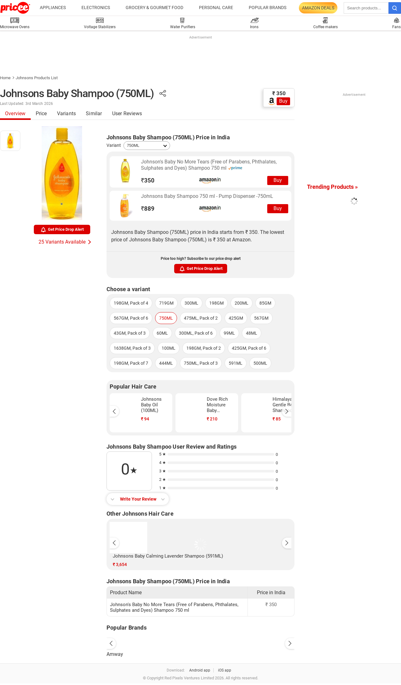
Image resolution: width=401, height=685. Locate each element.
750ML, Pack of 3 (201, 363)
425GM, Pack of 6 (249, 348)
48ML (251, 333)
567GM (261, 318)
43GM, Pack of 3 (130, 333)
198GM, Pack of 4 (131, 303)
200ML (241, 303)
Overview (15, 113)
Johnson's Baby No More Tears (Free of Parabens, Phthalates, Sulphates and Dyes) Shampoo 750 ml (209, 165)
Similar (94, 113)
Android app (199, 670)
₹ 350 (279, 93)
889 (147, 208)
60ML (162, 333)
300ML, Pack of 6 (196, 333)
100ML (168, 348)
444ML (166, 363)
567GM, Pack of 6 (131, 318)
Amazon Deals (318, 7)
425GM (236, 318)
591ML (235, 363)
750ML (166, 318)
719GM (166, 303)
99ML (229, 333)
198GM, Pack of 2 (203, 348)
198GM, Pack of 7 (131, 363)
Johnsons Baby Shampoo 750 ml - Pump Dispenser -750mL (207, 196)
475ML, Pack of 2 (201, 318)
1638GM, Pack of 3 (132, 348)
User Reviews (127, 113)
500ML (260, 363)
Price (41, 113)
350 (147, 180)
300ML (191, 303)
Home (5, 77)
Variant (114, 145)
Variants (66, 113)
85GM (265, 303)
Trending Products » (332, 186)
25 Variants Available (62, 242)
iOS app (224, 670)
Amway (115, 654)
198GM (216, 303)
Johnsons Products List (37, 77)
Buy (283, 101)
